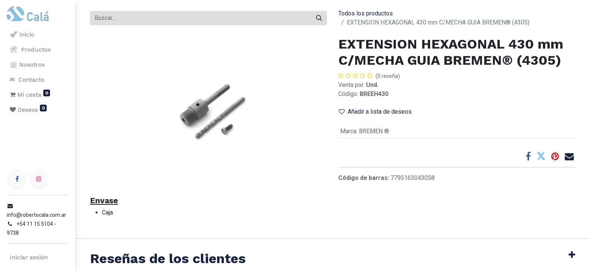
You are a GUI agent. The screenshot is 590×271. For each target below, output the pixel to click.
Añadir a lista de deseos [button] (375, 111)
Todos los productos (365, 13)
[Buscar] (319, 18)
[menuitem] (37, 34)
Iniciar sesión (28, 257)
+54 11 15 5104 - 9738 (42, 233)
